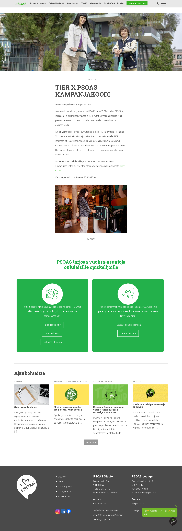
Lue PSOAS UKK (128, 333)
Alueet (43, 3)
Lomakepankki (65, 486)
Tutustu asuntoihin (52, 324)
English (120, 3)
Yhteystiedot (95, 3)
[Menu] (164, 4)
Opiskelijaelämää (56, 3)
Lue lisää (91, 442)
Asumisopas (72, 3)
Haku (157, 3)
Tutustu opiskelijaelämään (128, 324)
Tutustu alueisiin (52, 333)
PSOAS (84, 3)
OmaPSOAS (109, 3)
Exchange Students (52, 342)
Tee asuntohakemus (137, 3)
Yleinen (91, 239)
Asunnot (34, 3)
